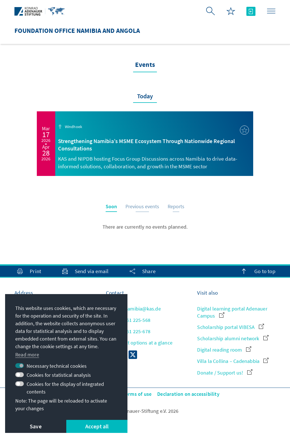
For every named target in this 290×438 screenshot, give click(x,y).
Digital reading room (224, 349)
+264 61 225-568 (128, 320)
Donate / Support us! (224, 372)
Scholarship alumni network (232, 338)
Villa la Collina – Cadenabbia (232, 361)
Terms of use (137, 394)
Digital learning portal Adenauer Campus (232, 312)
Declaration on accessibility (188, 394)
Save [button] (36, 426)
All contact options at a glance (139, 342)
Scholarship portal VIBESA (230, 327)
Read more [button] (27, 354)
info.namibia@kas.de (133, 308)
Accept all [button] (97, 426)
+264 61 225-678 (128, 331)
